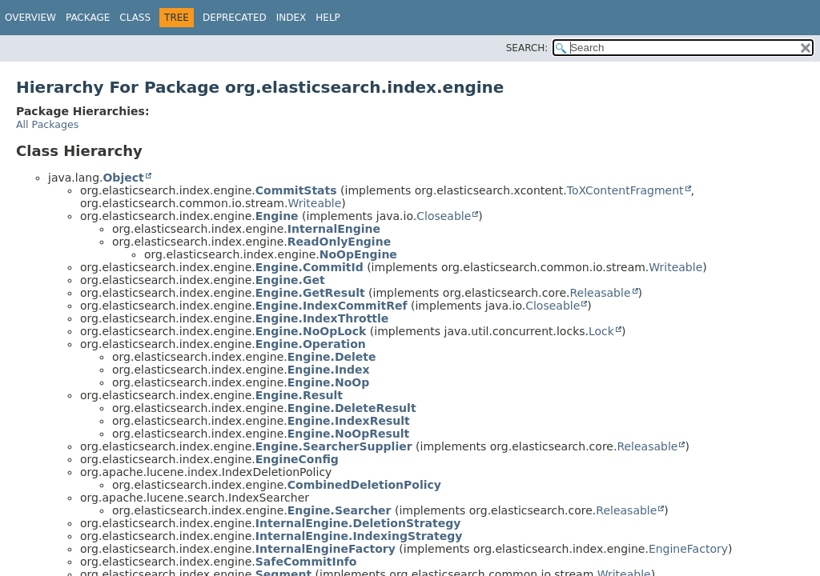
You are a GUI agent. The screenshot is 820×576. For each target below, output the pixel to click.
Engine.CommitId (309, 267)
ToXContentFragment (625, 190)
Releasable (599, 292)
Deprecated (235, 17)
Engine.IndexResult (348, 420)
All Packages (47, 124)
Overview (30, 17)
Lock (601, 331)
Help (328, 17)
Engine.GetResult (310, 292)
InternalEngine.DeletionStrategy (358, 523)
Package (88, 17)
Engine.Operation (310, 344)
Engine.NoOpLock (311, 331)
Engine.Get (290, 280)
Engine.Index (328, 369)
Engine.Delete (331, 356)
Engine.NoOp (328, 382)
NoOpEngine (358, 254)
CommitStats (296, 190)
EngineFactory (688, 548)
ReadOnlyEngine (339, 241)
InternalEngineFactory (325, 548)
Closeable (443, 216)
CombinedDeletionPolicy (364, 484)
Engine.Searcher (339, 510)
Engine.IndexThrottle (322, 318)
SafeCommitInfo (306, 561)
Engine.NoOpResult (348, 433)
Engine (277, 216)
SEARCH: (527, 48)
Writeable (314, 203)
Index (291, 17)
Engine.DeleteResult (351, 408)
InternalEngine (333, 228)
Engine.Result (299, 395)
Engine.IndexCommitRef (331, 305)
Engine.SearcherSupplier (333, 446)
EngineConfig (297, 459)
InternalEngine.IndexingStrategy (359, 536)
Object (122, 177)
